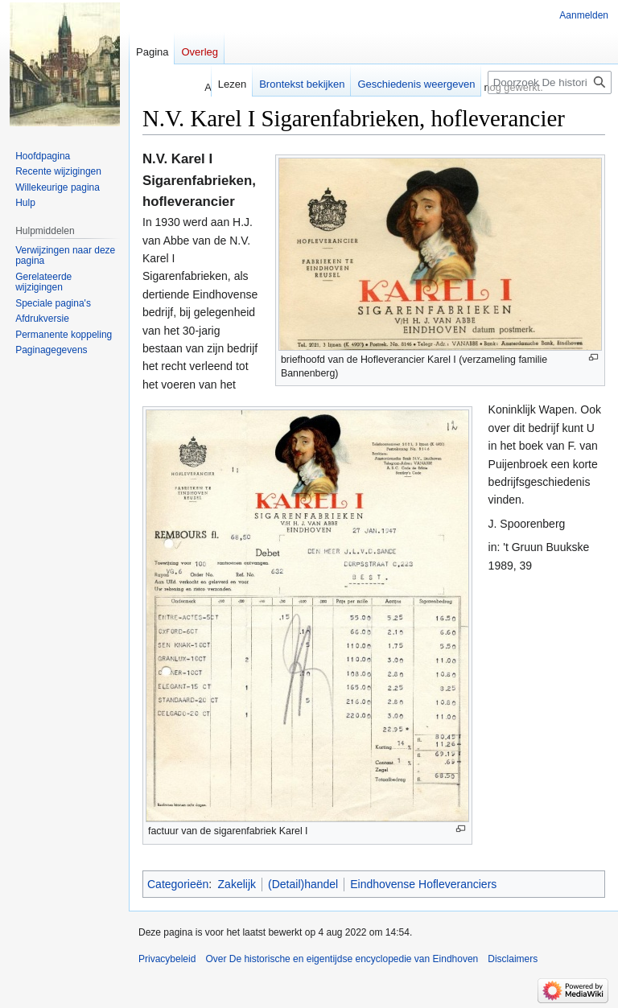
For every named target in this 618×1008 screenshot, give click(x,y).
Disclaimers (513, 959)
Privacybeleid (167, 959)
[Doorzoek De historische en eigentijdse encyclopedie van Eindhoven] (550, 82)
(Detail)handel (303, 884)
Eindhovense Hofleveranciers (423, 884)
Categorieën (177, 884)
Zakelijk (237, 884)
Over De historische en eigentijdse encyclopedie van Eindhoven (341, 959)
